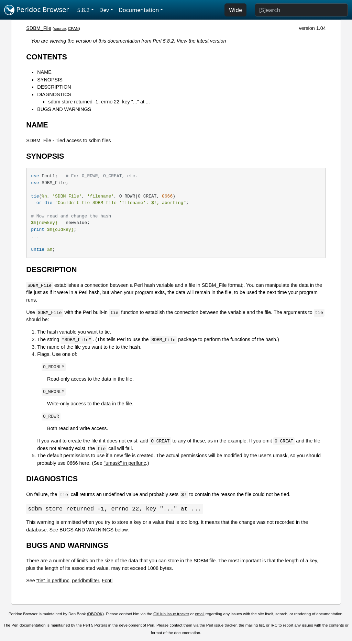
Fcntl (107, 581)
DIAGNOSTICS (54, 94)
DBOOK (95, 614)
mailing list (254, 625)
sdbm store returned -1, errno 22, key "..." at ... (99, 101)
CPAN (73, 28)
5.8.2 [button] (83, 10)
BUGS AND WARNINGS (64, 109)
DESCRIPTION (54, 87)
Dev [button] (104, 10)
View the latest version (201, 41)
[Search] (301, 9)
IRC (274, 625)
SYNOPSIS (50, 79)
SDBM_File (38, 28)
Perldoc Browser (36, 10)
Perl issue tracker (221, 625)
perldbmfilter (85, 581)
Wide (235, 10)
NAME (44, 72)
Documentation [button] (139, 10)
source (60, 28)
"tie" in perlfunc (52, 581)
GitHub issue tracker (171, 614)
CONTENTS (46, 57)
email (200, 614)
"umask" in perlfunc (125, 463)
